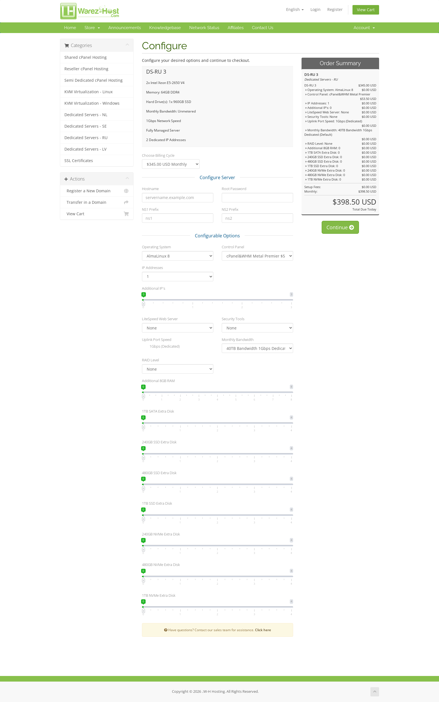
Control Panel (233, 246)
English (295, 9)
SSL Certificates (78, 160)
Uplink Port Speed (156, 339)
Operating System (156, 246)
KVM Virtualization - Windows (92, 103)
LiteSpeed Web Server (160, 318)
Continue (340, 227)
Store (92, 27)
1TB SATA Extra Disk (158, 411)
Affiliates (236, 27)
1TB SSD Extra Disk (157, 503)
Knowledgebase (165, 27)
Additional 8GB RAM (158, 380)
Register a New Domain (96, 191)
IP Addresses (152, 267)
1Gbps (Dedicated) (161, 347)
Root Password (234, 188)
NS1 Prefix (150, 209)
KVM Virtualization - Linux (88, 91)
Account (364, 27)
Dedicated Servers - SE (85, 126)
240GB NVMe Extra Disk (161, 534)
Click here (263, 630)
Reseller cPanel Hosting (86, 68)
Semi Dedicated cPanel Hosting (93, 80)
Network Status (204, 27)
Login (315, 9)
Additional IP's (153, 288)
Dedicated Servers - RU (86, 137)
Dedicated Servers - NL (85, 114)
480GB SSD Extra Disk (159, 472)
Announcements (124, 27)
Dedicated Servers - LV (85, 149)
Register (335, 9)
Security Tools (233, 318)
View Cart (366, 9)
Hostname (150, 188)
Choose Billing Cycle (158, 155)
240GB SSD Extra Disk (159, 441)
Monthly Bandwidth (238, 339)
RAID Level (150, 359)
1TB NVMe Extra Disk (158, 595)
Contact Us (262, 27)
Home (70, 27)
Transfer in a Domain (96, 202)
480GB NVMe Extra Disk (161, 564)
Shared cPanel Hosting (85, 57)
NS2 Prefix (230, 209)
